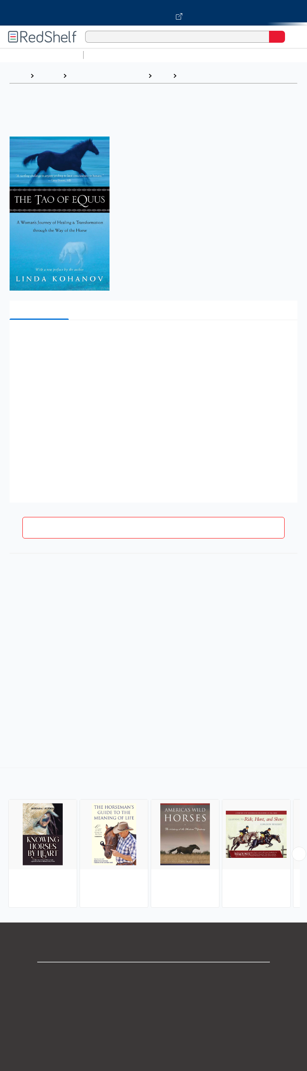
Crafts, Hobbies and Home (107, 75)
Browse (48, 75)
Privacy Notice (154, 1010)
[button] (152, 338)
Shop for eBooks (153, 975)
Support (153, 992)
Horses (191, 75)
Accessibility (153, 1063)
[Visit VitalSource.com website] (153, 13)
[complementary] (153, 839)
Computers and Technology (228, 55)
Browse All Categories (41, 55)
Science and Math (156, 55)
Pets (162, 75)
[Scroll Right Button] (299, 854)
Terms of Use (154, 1027)
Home (18, 75)
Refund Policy (153, 1045)
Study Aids (108, 55)
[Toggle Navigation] (293, 36)
